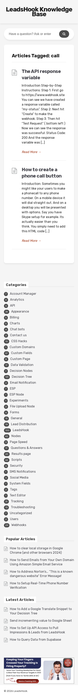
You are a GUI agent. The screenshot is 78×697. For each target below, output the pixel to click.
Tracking (17, 501)
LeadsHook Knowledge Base (39, 12)
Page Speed (18, 442)
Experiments (19, 400)
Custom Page (20, 359)
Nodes (16, 436)
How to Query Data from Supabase (35, 639)
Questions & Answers (26, 448)
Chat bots (17, 329)
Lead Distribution (24, 424)
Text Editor (18, 495)
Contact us (18, 335)
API (12, 305)
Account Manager (23, 294)
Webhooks (18, 525)
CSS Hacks (19, 341)
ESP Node (17, 394)
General (16, 418)
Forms (14, 412)
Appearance (20, 311)
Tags (13, 489)
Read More (31, 152)
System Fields (20, 483)
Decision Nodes (21, 371)
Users (14, 519)
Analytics (17, 299)
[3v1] (39, 683)
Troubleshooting (23, 507)
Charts (15, 323)
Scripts (16, 460)
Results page (21, 454)
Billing (14, 317)
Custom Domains (22, 347)
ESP (13, 388)
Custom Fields (21, 353)
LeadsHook (21, 430)
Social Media (19, 477)
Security (16, 466)
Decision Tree (22, 377)
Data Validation (22, 365)
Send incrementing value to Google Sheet (41, 620)
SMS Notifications (23, 471)
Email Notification (23, 382)
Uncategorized (21, 513)
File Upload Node (22, 406)
